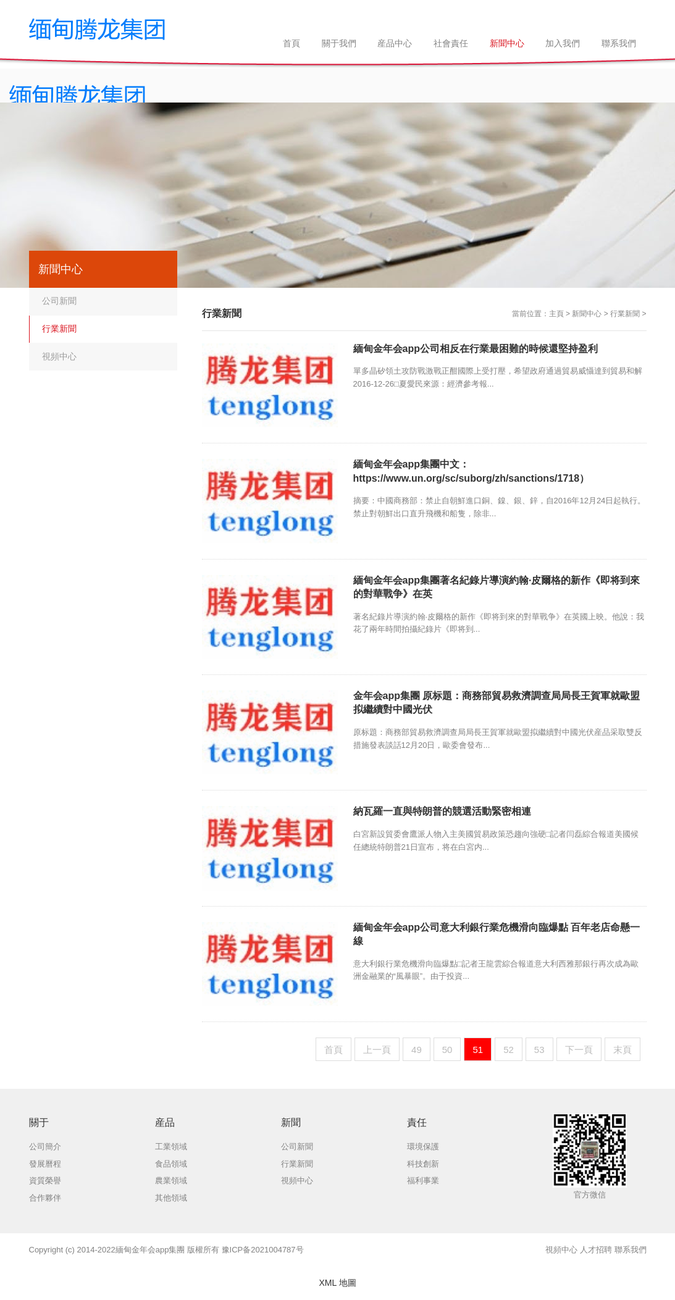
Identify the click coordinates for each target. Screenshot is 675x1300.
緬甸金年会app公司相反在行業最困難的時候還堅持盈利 (475, 348)
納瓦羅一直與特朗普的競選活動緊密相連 (442, 811)
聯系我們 (630, 1249)
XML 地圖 (337, 1283)
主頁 (556, 313)
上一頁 (377, 1049)
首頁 (333, 1049)
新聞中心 (587, 313)
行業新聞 (625, 313)
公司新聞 (59, 301)
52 (508, 1049)
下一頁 (579, 1049)
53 (539, 1049)
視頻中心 (59, 356)
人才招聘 (596, 1249)
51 (477, 1049)
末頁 (622, 1049)
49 (416, 1049)
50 (447, 1049)
